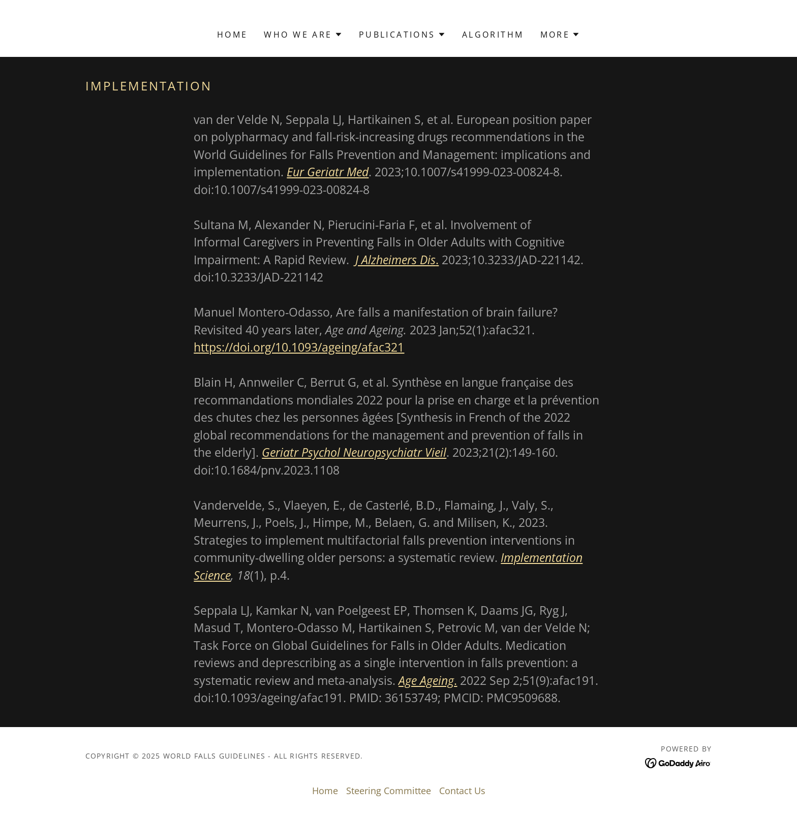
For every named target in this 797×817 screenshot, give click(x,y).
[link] (678, 762)
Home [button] (325, 790)
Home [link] (232, 34)
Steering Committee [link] (388, 790)
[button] (303, 34)
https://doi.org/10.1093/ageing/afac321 (299, 347)
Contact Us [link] (462, 790)
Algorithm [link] (493, 34)
